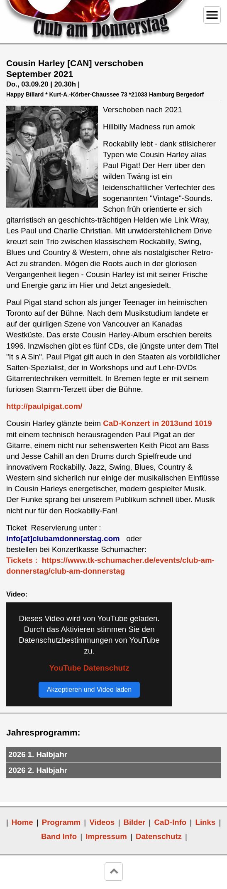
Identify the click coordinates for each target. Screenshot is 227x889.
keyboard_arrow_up (113, 871)
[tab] (113, 755)
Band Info (59, 836)
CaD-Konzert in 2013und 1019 (158, 423)
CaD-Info (170, 822)
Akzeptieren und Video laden (89, 689)
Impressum (106, 836)
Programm (61, 822)
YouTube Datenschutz (89, 668)
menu (212, 14)
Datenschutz (159, 836)
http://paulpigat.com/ (44, 406)
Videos (102, 822)
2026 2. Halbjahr (37, 770)
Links (205, 822)
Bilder (134, 822)
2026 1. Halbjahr (37, 754)
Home (22, 822)
